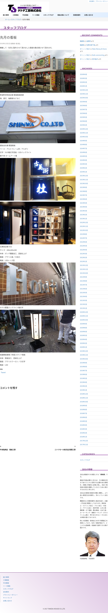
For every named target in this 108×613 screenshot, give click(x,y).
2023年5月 (83, 203)
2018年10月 (84, 402)
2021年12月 (84, 265)
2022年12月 (84, 222)
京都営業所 (76, 15)
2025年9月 (83, 102)
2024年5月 (83, 156)
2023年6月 (83, 199)
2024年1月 (83, 172)
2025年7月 (83, 109)
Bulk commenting (98, 55)
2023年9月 (83, 187)
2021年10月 (84, 273)
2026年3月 (83, 78)
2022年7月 (83, 238)
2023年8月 (83, 191)
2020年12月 (84, 312)
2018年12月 (84, 394)
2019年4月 (83, 382)
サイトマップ (7, 598)
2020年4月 (83, 339)
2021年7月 (83, 285)
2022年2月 (83, 257)
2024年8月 (83, 144)
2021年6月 (83, 289)
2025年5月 (83, 117)
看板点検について (63, 15)
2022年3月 (83, 254)
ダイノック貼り (85, 49)
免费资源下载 (90, 45)
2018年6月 (83, 417)
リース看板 (35, 15)
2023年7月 (83, 195)
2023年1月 (83, 218)
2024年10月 (84, 137)
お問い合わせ (88, 15)
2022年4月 (83, 250)
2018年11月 (84, 398)
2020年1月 (83, 347)
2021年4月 (83, 296)
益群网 (88, 41)
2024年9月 (83, 141)
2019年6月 (83, 374)
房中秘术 (95, 59)
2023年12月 (84, 176)
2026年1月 (83, 86)
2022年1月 (83, 261)
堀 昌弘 (18, 43)
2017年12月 (84, 441)
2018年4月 (83, 425)
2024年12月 (84, 129)
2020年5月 (83, 335)
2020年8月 (83, 328)
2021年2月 (83, 304)
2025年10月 (84, 98)
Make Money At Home (99, 49)
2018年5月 (83, 421)
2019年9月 (83, 363)
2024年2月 (83, 168)
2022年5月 (83, 246)
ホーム (7, 19)
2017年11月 (84, 444)
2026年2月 (83, 82)
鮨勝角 (82, 41)
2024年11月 (84, 133)
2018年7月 (83, 413)
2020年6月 (83, 331)
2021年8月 (83, 281)
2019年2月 (83, 386)
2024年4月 (83, 160)
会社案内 (91, 1)
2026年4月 (83, 74)
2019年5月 (83, 378)
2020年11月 (84, 316)
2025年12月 (84, 90)
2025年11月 (84, 94)
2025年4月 (83, 121)
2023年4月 (83, 207)
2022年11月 (84, 226)
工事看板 (16, 15)
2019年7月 (83, 370)
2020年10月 (84, 320)
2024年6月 (83, 152)
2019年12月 (84, 351)
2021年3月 (83, 300)
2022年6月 (83, 242)
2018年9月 (83, 405)
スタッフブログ (48, 15)
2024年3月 (83, 164)
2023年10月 (84, 183)
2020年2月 (83, 343)
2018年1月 (83, 437)
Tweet (3, 372)
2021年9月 (83, 277)
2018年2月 (83, 433)
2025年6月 (83, 113)
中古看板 (25, 15)
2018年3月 (83, 429)
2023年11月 (84, 180)
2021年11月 (84, 269)
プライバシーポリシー (10, 595)
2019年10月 (84, 359)
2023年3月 (83, 211)
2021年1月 (83, 308)
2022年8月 (83, 234)
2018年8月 (83, 409)
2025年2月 (83, 125)
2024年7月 (83, 148)
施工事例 (6, 15)
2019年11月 (84, 355)
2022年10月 (84, 230)
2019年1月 (83, 390)
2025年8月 (83, 105)
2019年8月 (83, 366)
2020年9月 (83, 324)
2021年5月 (83, 292)
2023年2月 (83, 215)
